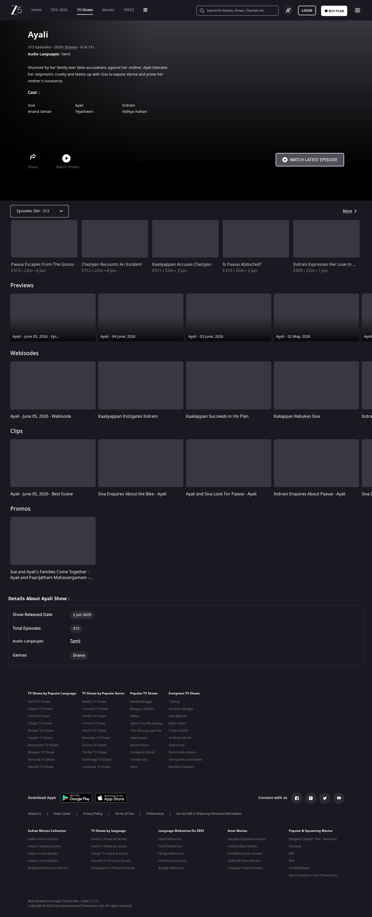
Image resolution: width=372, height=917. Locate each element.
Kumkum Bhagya (181, 709)
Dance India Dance (182, 752)
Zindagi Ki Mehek (142, 752)
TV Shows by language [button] (108, 829)
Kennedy (295, 845)
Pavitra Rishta (178, 730)
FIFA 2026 (59, 10)
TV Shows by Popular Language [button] (52, 693)
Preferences (155, 812)
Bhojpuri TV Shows (41, 752)
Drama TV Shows (94, 745)
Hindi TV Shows (39, 716)
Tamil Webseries (170, 845)
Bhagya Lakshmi (142, 709)
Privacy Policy (93, 812)
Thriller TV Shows (94, 752)
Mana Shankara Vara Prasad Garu (313, 874)
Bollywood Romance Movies (48, 867)
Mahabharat (178, 716)
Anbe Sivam (138, 738)
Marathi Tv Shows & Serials (110, 859)
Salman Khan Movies (243, 845)
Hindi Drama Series (172, 859)
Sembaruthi (138, 759)
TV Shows (85, 10)
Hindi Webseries (170, 838)
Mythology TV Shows (97, 759)
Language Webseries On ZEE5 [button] (181, 829)
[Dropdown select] (39, 211)
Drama (71, 47)
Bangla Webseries (171, 867)
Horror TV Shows (94, 730)
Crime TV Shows (93, 723)
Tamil (75, 641)
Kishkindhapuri (299, 867)
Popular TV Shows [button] (144, 693)
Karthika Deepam (181, 767)
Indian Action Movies (43, 852)
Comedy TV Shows (95, 709)
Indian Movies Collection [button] (47, 829)
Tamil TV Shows (39, 701)
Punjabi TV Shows (40, 738)
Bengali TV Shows (40, 730)
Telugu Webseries (171, 852)
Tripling (174, 701)
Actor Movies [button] (237, 829)
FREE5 (129, 10)
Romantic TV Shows (96, 738)
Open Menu (357, 10)
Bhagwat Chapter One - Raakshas (313, 838)
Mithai (134, 716)
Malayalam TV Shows (43, 745)
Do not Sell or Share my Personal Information (209, 812)
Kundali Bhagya (141, 701)
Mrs (292, 859)
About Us (34, 812)
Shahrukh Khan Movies (244, 859)
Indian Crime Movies (43, 859)
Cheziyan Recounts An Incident (112, 264)
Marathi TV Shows (41, 767)
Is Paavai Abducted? (242, 264)
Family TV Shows (94, 716)
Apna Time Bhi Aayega (146, 723)
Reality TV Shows (94, 701)
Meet (134, 767)
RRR (291, 852)
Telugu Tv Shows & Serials (110, 852)
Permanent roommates (185, 759)
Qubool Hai (177, 745)
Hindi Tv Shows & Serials (109, 838)
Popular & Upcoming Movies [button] (310, 829)
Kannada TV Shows (41, 759)
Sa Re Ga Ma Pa (180, 738)
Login (307, 10)
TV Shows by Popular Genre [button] (103, 693)
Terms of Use (124, 812)
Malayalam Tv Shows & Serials (113, 867)
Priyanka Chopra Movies (245, 867)
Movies (108, 10)
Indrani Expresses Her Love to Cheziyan (331, 264)
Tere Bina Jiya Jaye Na (145, 730)
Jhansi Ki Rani (139, 745)
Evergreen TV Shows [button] (184, 693)
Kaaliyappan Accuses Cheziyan (181, 264)
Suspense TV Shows (96, 767)
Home (37, 10)
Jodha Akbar (177, 723)
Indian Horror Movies (43, 838)
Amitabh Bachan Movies (245, 852)
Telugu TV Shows (40, 723)
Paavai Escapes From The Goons (42, 264)
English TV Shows (40, 709)
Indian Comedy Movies (44, 845)
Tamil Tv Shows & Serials (109, 845)
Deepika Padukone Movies (247, 838)
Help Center (62, 812)
